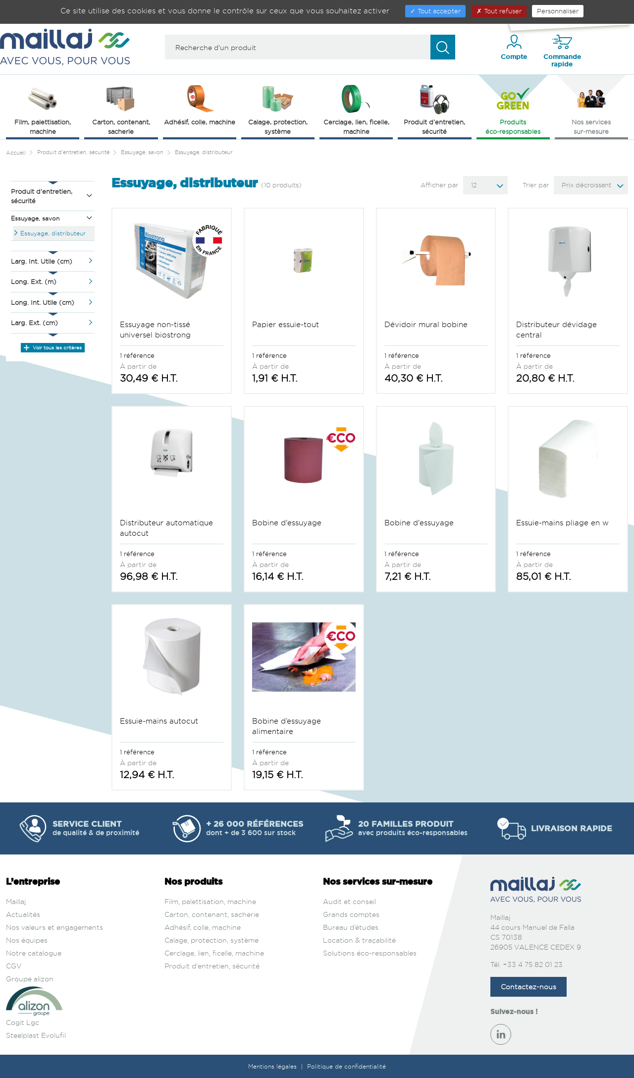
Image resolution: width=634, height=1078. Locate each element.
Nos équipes (27, 940)
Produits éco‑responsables (512, 108)
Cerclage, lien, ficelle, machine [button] (356, 108)
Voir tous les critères (53, 347)
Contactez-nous (528, 986)
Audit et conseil (349, 901)
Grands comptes (351, 914)
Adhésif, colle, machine (202, 927)
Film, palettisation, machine (210, 901)
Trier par (536, 185)
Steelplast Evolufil (36, 1035)
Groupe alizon (29, 978)
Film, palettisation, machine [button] (42, 108)
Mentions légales (273, 1066)
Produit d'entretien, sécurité (212, 966)
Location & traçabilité (359, 940)
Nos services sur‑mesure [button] (591, 108)
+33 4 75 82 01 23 (533, 964)
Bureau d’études (350, 927)
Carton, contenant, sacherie (211, 914)
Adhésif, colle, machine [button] (199, 104)
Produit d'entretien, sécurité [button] (434, 108)
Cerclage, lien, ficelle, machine (214, 953)
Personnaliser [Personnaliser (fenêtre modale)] (558, 11)
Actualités (23, 914)
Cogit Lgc (22, 1022)
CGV (14, 966)
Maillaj (16, 901)
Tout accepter (435, 11)
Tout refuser (499, 11)
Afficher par (439, 185)
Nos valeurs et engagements (54, 927)
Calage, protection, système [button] (278, 108)
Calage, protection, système (211, 940)
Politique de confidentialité (346, 1066)
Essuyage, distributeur (53, 233)
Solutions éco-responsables (370, 953)
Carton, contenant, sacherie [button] (121, 108)
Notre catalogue (33, 953)
